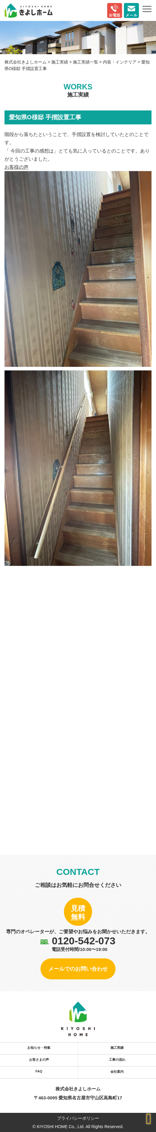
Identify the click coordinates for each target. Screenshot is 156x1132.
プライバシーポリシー (78, 1118)
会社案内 (117, 1071)
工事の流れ (117, 1059)
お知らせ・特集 (38, 1047)
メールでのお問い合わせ (78, 969)
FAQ (38, 1071)
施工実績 (117, 1047)
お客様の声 (16, 167)
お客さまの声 (39, 1059)
